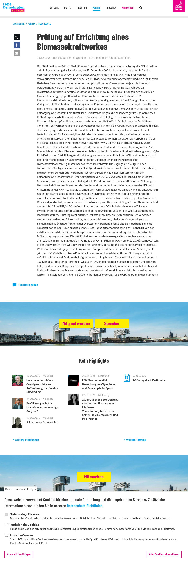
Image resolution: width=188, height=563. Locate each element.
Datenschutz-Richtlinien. (85, 507)
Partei (66, 8)
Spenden (116, 324)
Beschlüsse (44, 23)
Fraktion (81, 8)
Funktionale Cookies (24, 526)
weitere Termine (136, 439)
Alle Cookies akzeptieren (164, 555)
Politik (96, 8)
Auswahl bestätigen (19, 555)
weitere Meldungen (27, 439)
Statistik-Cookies (22, 536)
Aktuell (52, 8)
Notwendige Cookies (24, 515)
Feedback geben (28, 284)
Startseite (19, 23)
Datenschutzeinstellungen (20, 490)
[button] (17, 37)
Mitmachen (129, 8)
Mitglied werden (71, 324)
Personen (112, 8)
